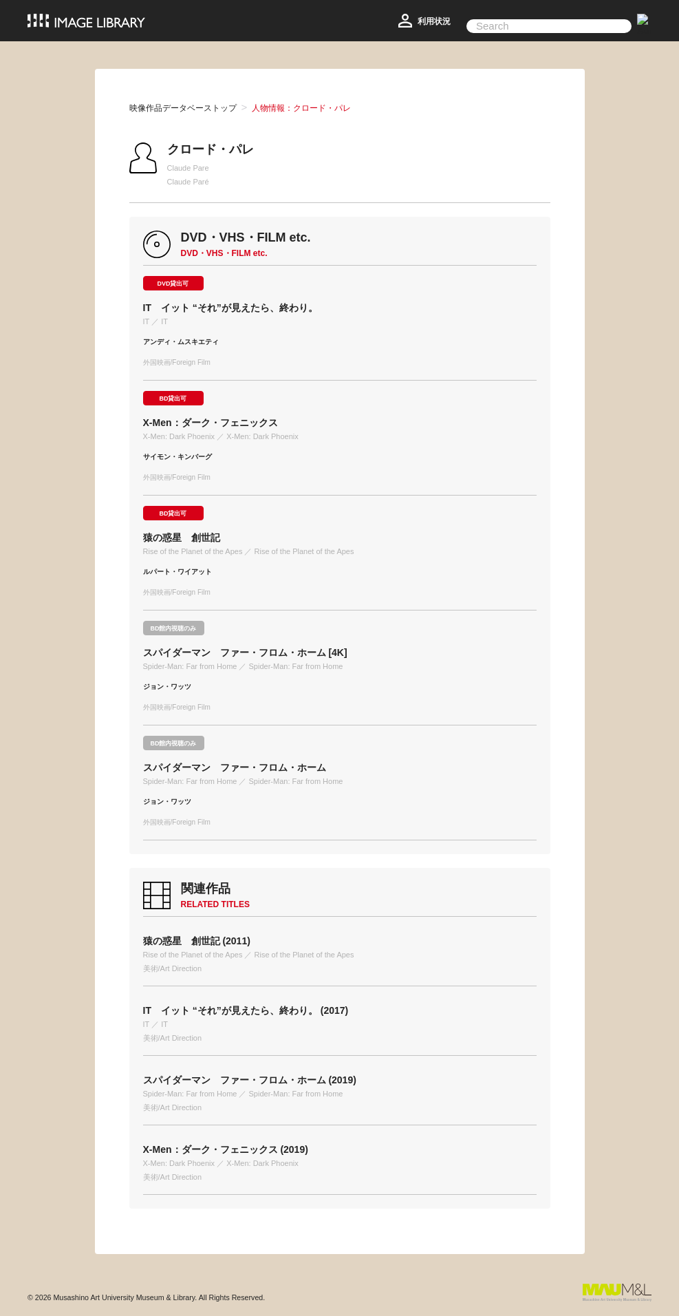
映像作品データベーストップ (183, 108)
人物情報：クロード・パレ (301, 108)
